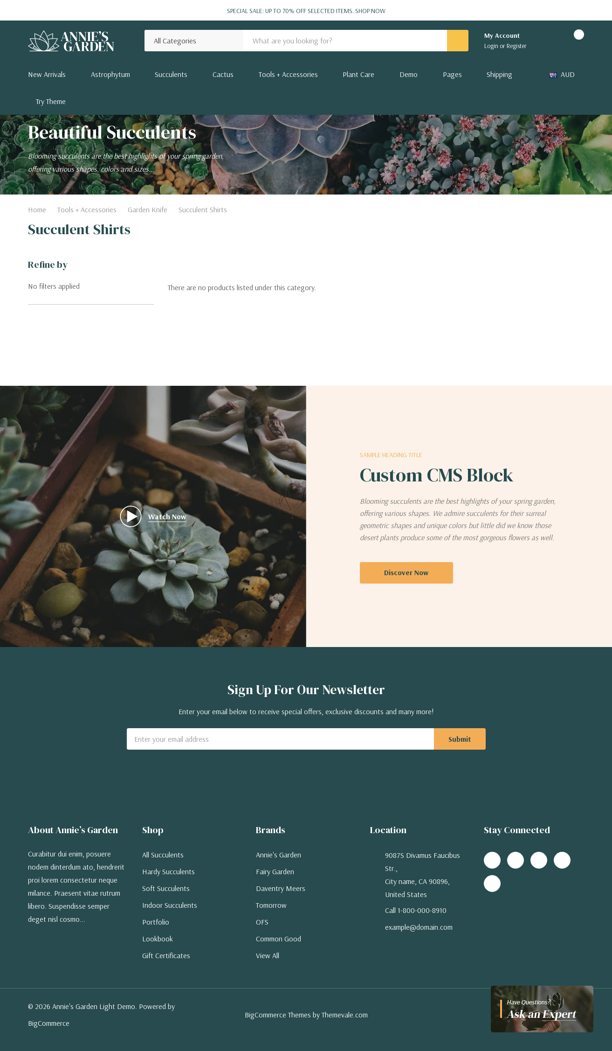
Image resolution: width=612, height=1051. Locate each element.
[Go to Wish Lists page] (545, 41)
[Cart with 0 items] (570, 41)
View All (267, 955)
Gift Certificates (166, 955)
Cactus (223, 74)
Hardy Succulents (168, 871)
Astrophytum (110, 74)
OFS (262, 921)
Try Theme (51, 101)
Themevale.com (345, 1014)
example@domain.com (419, 927)
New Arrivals (47, 74)
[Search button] (457, 40)
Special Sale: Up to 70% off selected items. (306, 11)
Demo (408, 74)
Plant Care (358, 74)
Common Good (278, 938)
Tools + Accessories (288, 74)
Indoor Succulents (169, 905)
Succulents (171, 74)
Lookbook (157, 938)
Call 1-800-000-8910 (416, 910)
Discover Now (406, 572)
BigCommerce (48, 1023)
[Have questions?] (542, 1009)
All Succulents (163, 854)
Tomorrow (271, 905)
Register (517, 46)
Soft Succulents (166, 888)
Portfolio (155, 921)
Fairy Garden (275, 871)
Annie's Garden (278, 854)
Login (492, 46)
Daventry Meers (280, 888)
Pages (452, 74)
